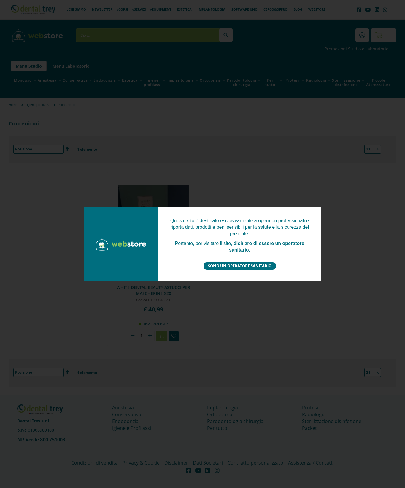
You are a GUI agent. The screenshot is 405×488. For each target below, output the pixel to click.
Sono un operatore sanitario (239, 265)
